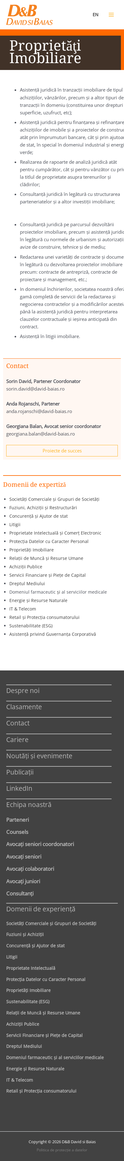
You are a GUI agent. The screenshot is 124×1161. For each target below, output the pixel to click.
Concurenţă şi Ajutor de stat (38, 516)
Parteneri (17, 819)
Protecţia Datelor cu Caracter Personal (49, 541)
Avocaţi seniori (23, 856)
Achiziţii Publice (25, 567)
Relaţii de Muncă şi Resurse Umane (46, 558)
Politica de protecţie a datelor (62, 1150)
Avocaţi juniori (23, 881)
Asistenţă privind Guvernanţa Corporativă (52, 634)
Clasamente (24, 706)
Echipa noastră (29, 804)
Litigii (15, 524)
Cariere (17, 739)
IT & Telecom (22, 609)
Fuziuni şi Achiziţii (25, 934)
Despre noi (22, 690)
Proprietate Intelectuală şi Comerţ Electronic (55, 533)
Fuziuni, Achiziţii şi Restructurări (43, 508)
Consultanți (20, 893)
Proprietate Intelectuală (30, 968)
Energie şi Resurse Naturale (38, 600)
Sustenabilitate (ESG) (31, 626)
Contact (18, 723)
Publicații (20, 772)
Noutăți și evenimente (39, 755)
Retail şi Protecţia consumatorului (44, 617)
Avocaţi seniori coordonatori (40, 843)
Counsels (17, 831)
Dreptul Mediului (27, 583)
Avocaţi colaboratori (30, 868)
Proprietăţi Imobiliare (31, 550)
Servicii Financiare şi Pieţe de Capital (47, 575)
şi (59, 592)
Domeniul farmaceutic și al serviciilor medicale (55, 1057)
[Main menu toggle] (111, 14)
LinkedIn (19, 788)
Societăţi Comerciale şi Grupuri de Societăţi (54, 499)
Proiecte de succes (62, 450)
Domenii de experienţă (41, 908)
